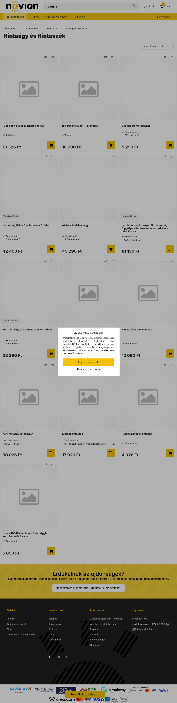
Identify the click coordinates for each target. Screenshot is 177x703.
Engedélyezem (86, 362)
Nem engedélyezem (88, 369)
